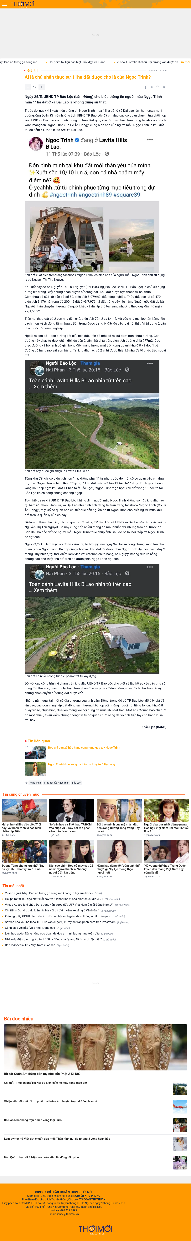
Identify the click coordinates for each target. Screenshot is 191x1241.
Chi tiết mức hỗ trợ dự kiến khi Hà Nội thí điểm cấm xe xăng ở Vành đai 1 (60, 910)
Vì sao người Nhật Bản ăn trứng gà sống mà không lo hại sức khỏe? (53, 893)
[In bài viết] (164, 87)
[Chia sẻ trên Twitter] (151, 87)
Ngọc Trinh (35, 782)
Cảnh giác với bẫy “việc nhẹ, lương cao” (37, 928)
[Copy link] (158, 87)
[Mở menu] (5, 4)
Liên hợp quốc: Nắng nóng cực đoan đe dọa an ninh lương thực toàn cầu (59, 933)
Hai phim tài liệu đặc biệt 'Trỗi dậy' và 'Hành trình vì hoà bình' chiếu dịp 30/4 (62, 899)
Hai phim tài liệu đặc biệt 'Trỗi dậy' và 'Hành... (83, 62)
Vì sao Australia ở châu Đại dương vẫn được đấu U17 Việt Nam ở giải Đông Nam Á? (67, 905)
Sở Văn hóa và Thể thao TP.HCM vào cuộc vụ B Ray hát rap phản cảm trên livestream (67, 922)
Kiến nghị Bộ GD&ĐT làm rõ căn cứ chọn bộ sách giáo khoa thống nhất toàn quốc (65, 916)
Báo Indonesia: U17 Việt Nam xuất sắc (37, 945)
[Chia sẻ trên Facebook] (145, 87)
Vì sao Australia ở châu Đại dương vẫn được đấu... (154, 62)
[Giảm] (28, 87)
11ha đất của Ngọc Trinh (56, 782)
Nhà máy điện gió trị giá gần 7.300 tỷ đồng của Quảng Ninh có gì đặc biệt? (60, 939)
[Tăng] (42, 87)
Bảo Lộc (76, 782)
